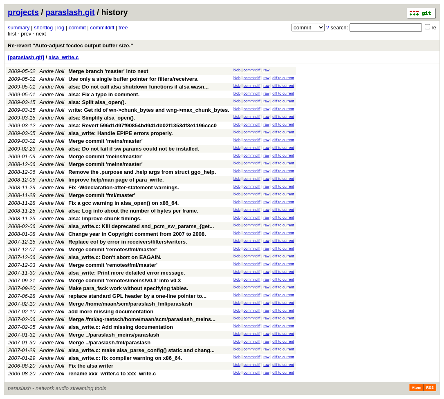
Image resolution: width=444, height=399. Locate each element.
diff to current (283, 78)
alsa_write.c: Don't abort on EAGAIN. (114, 257)
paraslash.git (69, 12)
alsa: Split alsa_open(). (97, 102)
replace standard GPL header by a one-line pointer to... (137, 296)
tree (123, 27)
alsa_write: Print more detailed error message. (126, 273)
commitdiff (102, 27)
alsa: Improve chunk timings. (104, 218)
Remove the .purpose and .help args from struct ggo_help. (142, 172)
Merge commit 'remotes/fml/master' (112, 249)
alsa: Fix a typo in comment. (103, 94)
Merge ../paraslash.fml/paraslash (109, 342)
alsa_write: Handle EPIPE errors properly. (120, 133)
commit (77, 27)
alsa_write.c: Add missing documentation (120, 327)
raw (266, 70)
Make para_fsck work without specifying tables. (128, 288)
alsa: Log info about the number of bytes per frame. (133, 211)
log (60, 27)
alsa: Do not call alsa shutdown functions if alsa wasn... (138, 87)
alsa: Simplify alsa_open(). (101, 118)
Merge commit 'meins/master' (105, 141)
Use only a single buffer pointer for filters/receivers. (133, 79)
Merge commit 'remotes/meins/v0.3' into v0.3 (124, 280)
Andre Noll (52, 71)
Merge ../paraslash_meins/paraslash (113, 335)
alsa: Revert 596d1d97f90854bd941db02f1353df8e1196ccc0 (142, 125)
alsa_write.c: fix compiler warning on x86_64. (125, 358)
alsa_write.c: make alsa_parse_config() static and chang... (141, 350)
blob (236, 70)
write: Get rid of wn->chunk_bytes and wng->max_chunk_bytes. (148, 110)
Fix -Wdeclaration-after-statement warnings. (123, 187)
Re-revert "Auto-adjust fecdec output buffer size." (70, 45)
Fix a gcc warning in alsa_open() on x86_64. (123, 203)
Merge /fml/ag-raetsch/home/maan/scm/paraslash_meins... (141, 319)
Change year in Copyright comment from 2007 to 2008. (137, 234)
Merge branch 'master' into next (108, 71)
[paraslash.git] (26, 57)
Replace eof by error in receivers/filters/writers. (127, 242)
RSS (430, 388)
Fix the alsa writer (90, 366)
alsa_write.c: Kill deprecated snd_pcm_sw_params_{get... (141, 226)
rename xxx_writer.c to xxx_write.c (112, 373)
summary (18, 27)
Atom (416, 388)
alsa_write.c (64, 57)
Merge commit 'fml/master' (101, 195)
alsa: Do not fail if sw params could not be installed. (133, 149)
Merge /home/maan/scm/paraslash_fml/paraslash (130, 304)
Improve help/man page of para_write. (116, 180)
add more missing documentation (110, 311)
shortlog (43, 27)
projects (23, 12)
